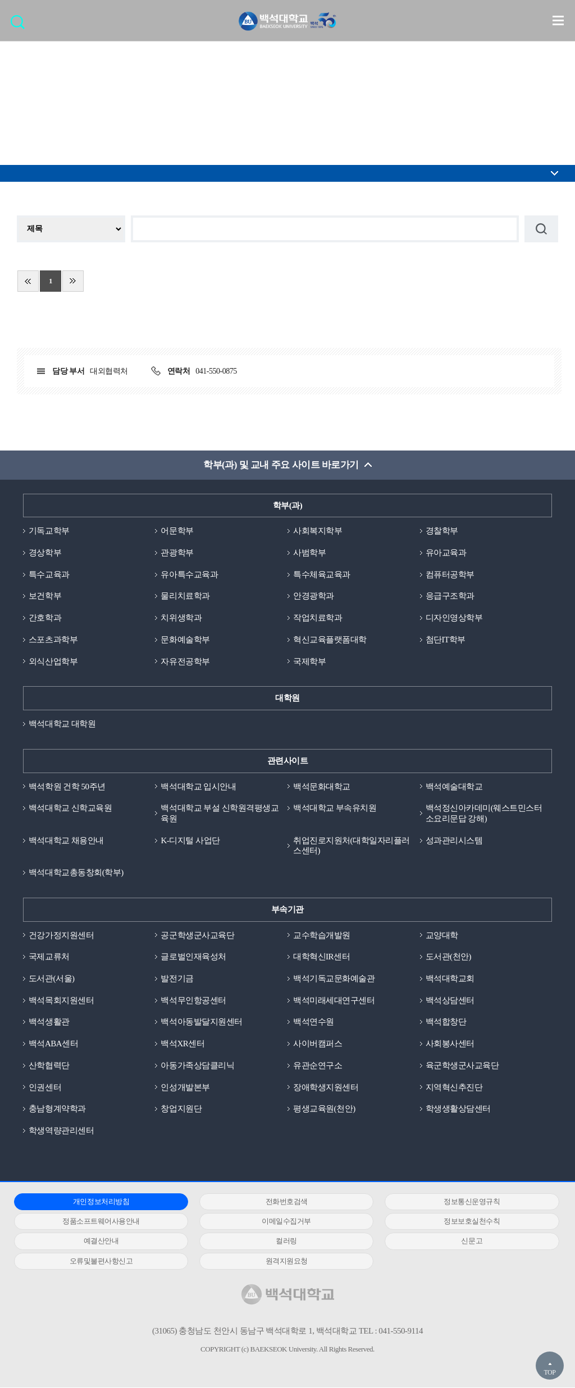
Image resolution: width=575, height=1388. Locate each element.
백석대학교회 (450, 979)
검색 (20, 25)
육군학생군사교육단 (462, 1065)
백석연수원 (313, 1022)
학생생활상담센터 (458, 1109)
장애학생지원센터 (325, 1087)
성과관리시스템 (454, 840)
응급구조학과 (450, 596)
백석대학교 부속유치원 (334, 808)
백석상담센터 (450, 1000)
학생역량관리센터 (61, 1131)
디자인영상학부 (454, 617)
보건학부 (45, 596)
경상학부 (45, 552)
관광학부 (177, 552)
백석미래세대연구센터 (334, 1000)
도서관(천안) (449, 957)
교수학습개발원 (321, 935)
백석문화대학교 (321, 786)
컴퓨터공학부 (450, 574)
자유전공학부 (185, 661)
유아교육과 (446, 552)
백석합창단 (446, 1022)
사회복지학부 (317, 530)
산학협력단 (49, 1065)
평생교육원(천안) (324, 1109)
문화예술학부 (185, 639)
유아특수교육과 (189, 574)
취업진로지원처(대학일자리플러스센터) (351, 846)
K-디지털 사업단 (190, 840)
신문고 (462, 1241)
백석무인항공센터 (193, 1000)
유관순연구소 (317, 1065)
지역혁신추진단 (454, 1087)
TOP (549, 1372)
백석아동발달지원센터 (201, 1022)
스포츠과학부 (53, 639)
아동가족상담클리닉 (197, 1065)
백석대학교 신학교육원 (70, 808)
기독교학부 (49, 530)
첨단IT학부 (446, 639)
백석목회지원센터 (61, 1000)
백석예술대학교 (454, 786)
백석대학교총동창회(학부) (76, 872)
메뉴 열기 (558, 20)
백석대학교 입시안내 (198, 786)
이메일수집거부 (280, 1221)
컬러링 (280, 1241)
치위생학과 (181, 617)
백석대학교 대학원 (62, 723)
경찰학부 (442, 530)
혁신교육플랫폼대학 (330, 639)
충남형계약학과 (57, 1109)
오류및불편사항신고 (99, 1261)
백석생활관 (49, 1022)
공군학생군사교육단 (197, 935)
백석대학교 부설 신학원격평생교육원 (220, 814)
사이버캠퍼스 (317, 1044)
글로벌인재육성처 (193, 957)
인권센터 (45, 1087)
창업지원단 (181, 1109)
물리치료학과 (185, 596)
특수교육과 (49, 574)
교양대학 (442, 935)
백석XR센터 (182, 1044)
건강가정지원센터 (61, 935)
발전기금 (177, 979)
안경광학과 (313, 596)
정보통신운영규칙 (462, 1202)
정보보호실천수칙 (462, 1221)
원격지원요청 (280, 1261)
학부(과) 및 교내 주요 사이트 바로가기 (281, 464)
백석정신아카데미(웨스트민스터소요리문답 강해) (484, 814)
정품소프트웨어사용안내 (99, 1221)
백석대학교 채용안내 (66, 840)
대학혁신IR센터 (321, 957)
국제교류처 (49, 957)
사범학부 (309, 552)
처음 (28, 281)
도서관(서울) (52, 979)
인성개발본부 (185, 1087)
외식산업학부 (53, 661)
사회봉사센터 (450, 1044)
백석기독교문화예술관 (334, 979)
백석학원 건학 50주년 (67, 786)
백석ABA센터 (53, 1044)
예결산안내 (99, 1241)
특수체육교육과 (321, 574)
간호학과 (45, 617)
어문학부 (177, 530)
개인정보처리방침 (99, 1202)
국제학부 (309, 661)
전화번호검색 (280, 1202)
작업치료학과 (317, 617)
